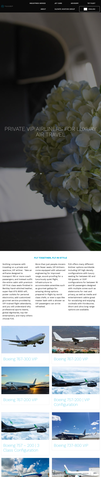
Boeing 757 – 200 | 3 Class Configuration (21, 448)
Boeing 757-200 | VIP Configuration (72, 402)
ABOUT (43, 9)
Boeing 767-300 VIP (20, 359)
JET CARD (58, 3)
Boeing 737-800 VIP (71, 445)
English (91, 9)
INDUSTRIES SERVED (38, 3)
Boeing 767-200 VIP (71, 359)
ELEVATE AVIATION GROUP (65, 9)
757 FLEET (91, 3)
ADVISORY (75, 3)
